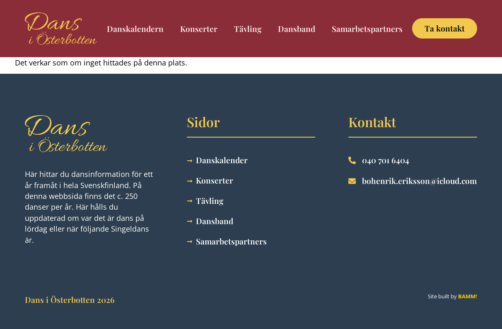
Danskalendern (135, 28)
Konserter (198, 28)
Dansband (296, 28)
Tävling (247, 28)
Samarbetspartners (367, 28)
